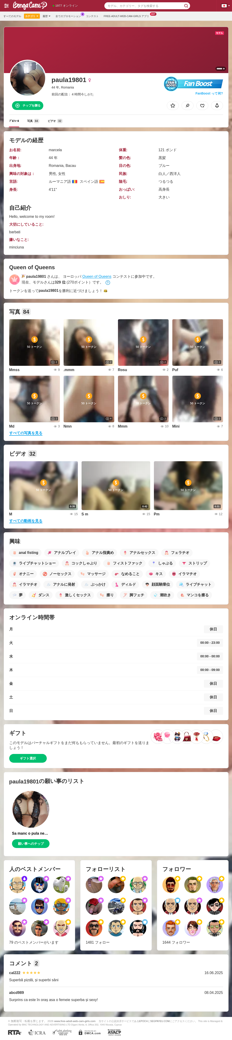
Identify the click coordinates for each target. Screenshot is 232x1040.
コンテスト (92, 16)
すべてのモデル (12, 16)
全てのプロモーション (69, 16)
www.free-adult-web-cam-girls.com (74, 1020)
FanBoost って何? (209, 93)
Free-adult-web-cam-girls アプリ (127, 16)
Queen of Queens (96, 276)
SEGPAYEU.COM (160, 1021)
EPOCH (143, 1021)
